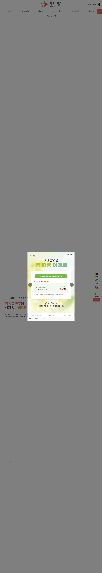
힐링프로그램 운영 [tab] (66, 315)
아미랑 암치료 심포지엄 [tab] (35, 315)
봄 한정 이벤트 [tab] (51, 315)
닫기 (72, 319)
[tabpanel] (51, 282)
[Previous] (30, 284)
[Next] (72, 284)
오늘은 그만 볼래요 (33, 319)
